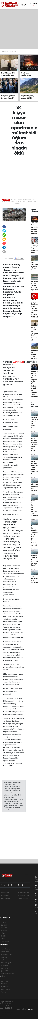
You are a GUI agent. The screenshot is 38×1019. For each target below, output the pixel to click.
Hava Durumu (6, 949)
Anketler (4, 984)
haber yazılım (4, 1014)
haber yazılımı (4, 1010)
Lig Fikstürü (4, 960)
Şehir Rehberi (5, 971)
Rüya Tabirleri (5, 989)
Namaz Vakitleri (6, 954)
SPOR (3, 939)
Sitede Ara (4, 981)
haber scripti (9, 1012)
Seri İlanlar (4, 968)
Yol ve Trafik (5, 952)
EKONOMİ (4, 930)
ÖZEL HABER (5, 941)
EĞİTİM (3, 933)
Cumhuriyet (18, 361)
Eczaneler (4, 957)
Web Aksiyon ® (31, 1009)
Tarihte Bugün (6, 963)
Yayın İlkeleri (5, 895)
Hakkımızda (5, 893)
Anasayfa (5, 52)
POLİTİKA (4, 928)
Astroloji (3, 992)
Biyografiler (5, 987)
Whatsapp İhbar (23, 895)
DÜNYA (23, 5)
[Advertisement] (19, 29)
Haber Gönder (23, 898)
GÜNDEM (13, 52)
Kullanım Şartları (23, 893)
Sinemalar (4, 965)
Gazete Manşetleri (7, 974)
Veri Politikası (5, 898)
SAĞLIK (3, 936)
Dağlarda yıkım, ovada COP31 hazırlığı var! (34, 355)
